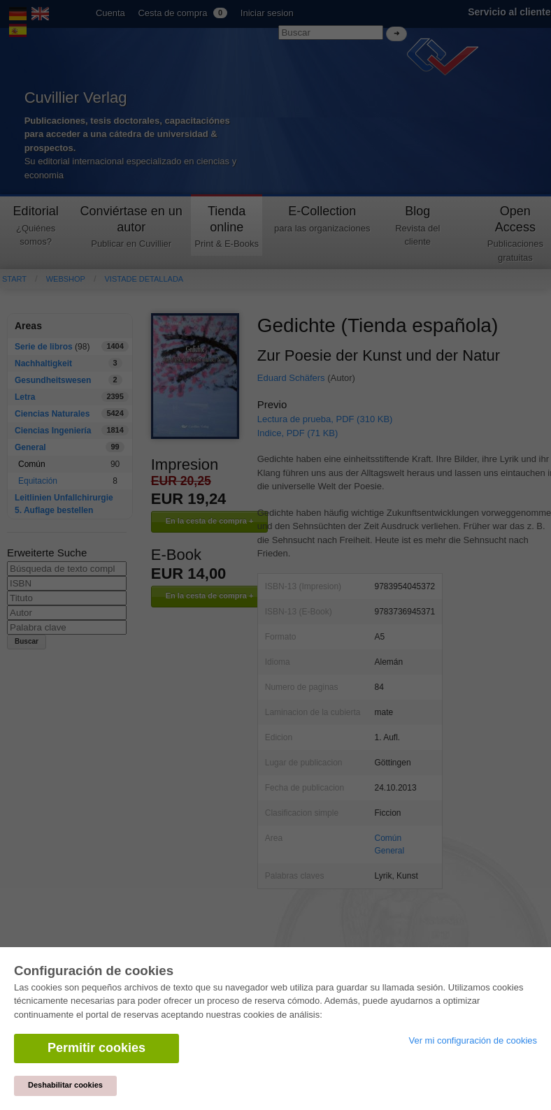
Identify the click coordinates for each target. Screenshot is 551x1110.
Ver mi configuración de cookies (472, 1040)
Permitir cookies (96, 1048)
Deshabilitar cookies (65, 1085)
